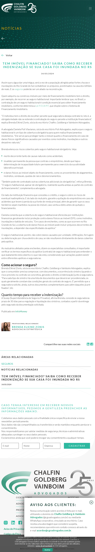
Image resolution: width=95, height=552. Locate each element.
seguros (19, 89)
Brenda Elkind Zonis (28, 327)
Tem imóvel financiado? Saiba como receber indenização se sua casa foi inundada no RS (41, 378)
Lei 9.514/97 (42, 105)
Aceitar (47, 550)
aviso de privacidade (44, 546)
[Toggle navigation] (90, 8)
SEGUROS (7, 363)
